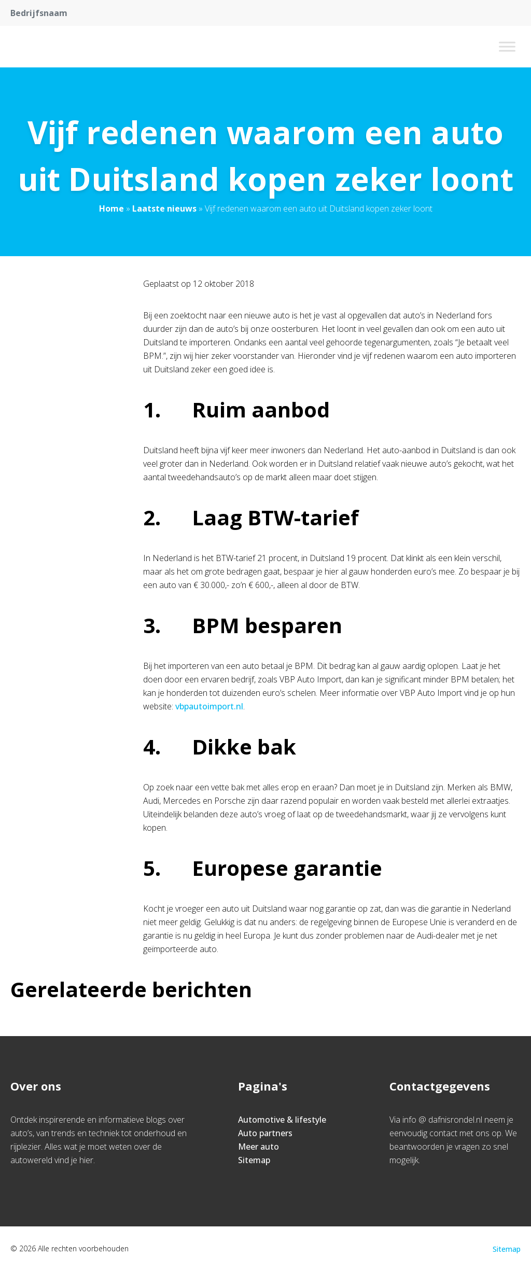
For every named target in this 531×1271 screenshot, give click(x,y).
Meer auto (258, 1146)
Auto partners (265, 1133)
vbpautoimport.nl (209, 706)
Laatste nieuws (164, 208)
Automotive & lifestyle (282, 1119)
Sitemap (254, 1160)
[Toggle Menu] (507, 46)
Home (111, 208)
